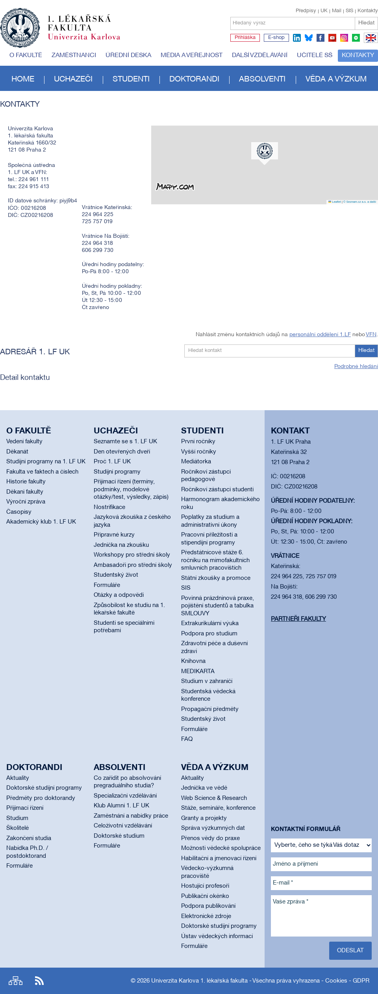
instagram (344, 38)
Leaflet (334, 202)
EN (369, 42)
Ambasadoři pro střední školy (133, 565)
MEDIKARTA (198, 671)
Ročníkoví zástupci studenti (217, 489)
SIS (349, 11)
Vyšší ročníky (198, 452)
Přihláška (245, 37)
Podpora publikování (208, 906)
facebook (320, 38)
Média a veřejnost (191, 55)
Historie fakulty (26, 482)
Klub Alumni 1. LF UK (121, 806)
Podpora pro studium (209, 634)
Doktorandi (194, 79)
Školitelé (17, 828)
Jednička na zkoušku (121, 545)
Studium (17, 818)
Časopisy (19, 512)
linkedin (297, 38)
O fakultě (25, 55)
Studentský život (116, 575)
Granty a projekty (204, 818)
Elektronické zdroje (206, 916)
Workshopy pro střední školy (132, 555)
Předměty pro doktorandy (40, 798)
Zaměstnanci (74, 55)
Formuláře (107, 585)
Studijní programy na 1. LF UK (45, 462)
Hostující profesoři (205, 886)
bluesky (309, 38)
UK (324, 11)
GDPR (361, 981)
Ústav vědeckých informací (217, 936)
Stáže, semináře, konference (218, 808)
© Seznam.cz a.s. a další (359, 202)
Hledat (366, 23)
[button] (264, 153)
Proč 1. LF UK (112, 462)
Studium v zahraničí (206, 681)
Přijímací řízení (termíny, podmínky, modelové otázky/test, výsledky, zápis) (131, 489)
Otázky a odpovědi (119, 595)
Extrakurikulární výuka (210, 623)
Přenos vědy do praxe (210, 838)
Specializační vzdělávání (125, 796)
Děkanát (17, 452)
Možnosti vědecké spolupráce (221, 848)
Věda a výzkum (336, 79)
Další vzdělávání (259, 55)
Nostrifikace (109, 507)
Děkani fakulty (24, 492)
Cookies (336, 981)
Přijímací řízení (24, 808)
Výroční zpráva (25, 502)
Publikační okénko (205, 896)
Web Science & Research (214, 798)
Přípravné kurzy (114, 535)
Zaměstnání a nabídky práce (131, 816)
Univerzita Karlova (90, 41)
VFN (371, 334)
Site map (15, 980)
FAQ (187, 739)
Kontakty (368, 11)
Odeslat (350, 950)
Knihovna (193, 661)
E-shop (276, 37)
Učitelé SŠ (314, 55)
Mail (336, 11)
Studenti (131, 79)
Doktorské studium (119, 836)
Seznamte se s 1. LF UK (125, 441)
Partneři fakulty (298, 619)
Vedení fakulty (24, 441)
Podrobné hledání (356, 366)
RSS (39, 980)
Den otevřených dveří (122, 452)
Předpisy (306, 11)
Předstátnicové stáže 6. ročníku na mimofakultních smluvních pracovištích (215, 560)
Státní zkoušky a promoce (215, 578)
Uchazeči (73, 79)
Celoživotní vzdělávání (123, 826)
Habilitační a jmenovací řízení (218, 858)
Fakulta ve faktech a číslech (42, 472)
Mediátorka (196, 462)
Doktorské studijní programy (44, 788)
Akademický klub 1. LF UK (41, 522)
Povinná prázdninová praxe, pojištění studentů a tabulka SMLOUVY (217, 606)
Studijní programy (117, 472)
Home (22, 79)
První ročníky (198, 441)
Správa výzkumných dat (213, 828)
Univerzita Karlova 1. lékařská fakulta (199, 981)
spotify (356, 38)
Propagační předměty (210, 709)
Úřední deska (128, 55)
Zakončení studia (28, 838)
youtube (332, 38)
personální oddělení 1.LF (320, 334)
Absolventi (262, 79)
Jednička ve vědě (204, 788)
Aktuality (17, 778)
